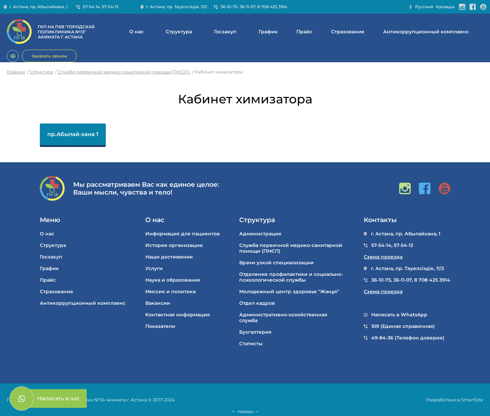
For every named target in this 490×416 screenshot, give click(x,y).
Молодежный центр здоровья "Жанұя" (289, 292)
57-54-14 (91, 6)
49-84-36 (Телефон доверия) (407, 338)
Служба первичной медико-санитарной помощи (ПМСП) (124, 71)
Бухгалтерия (255, 332)
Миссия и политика (170, 292)
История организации (174, 245)
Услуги (154, 268)
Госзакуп (225, 32)
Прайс (304, 32)
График (268, 32)
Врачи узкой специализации (276, 263)
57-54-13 (110, 6)
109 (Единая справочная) (403, 326)
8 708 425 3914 (272, 6)
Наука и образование (172, 280)
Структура (179, 32)
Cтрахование (347, 32)
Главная (16, 71)
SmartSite (472, 399)
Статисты (251, 344)
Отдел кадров (257, 303)
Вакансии (157, 303)
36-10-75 (229, 6)
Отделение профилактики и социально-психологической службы (291, 277)
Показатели (160, 326)
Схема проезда (383, 257)
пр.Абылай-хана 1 (72, 134)
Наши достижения (169, 257)
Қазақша (445, 6)
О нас (136, 32)
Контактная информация (177, 315)
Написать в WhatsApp (399, 315)
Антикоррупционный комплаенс (426, 32)
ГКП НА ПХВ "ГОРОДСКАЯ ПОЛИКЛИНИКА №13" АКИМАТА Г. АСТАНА (66, 31)
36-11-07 (247, 6)
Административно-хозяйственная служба (283, 317)
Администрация (260, 234)
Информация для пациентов (182, 234)
